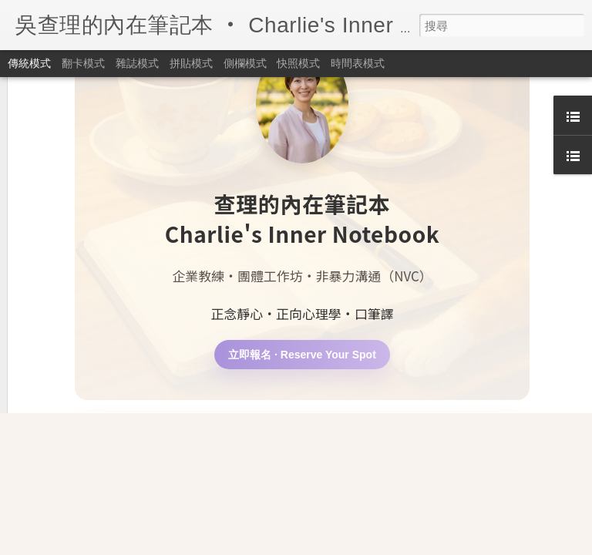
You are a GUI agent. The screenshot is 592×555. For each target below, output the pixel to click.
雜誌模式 (137, 63)
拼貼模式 (191, 63)
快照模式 (298, 63)
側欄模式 (245, 63)
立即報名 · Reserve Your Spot (302, 243)
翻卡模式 (83, 63)
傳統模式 (29, 63)
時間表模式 (358, 63)
